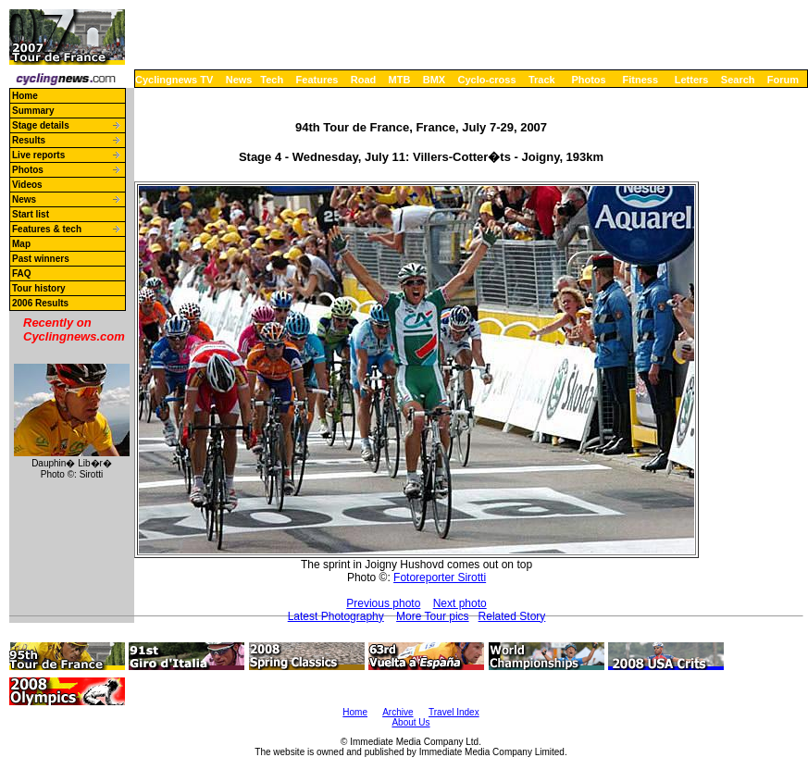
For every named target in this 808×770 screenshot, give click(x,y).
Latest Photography (336, 616)
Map (21, 244)
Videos (27, 185)
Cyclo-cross (487, 79)
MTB (400, 79)
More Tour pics (432, 616)
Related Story (512, 616)
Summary (33, 111)
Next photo (460, 603)
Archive (397, 712)
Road (364, 79)
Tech (271, 79)
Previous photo (383, 603)
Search (738, 79)
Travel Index (454, 712)
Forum (783, 79)
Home (25, 96)
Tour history (39, 288)
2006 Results (40, 303)
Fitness (640, 79)
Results (28, 140)
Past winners (40, 259)
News (239, 79)
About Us (410, 722)
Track (541, 79)
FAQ (21, 273)
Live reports (38, 155)
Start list (30, 214)
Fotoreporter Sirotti (439, 577)
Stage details (40, 125)
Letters (692, 79)
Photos (588, 79)
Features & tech (46, 229)
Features (317, 79)
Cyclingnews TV (174, 79)
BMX (434, 79)
